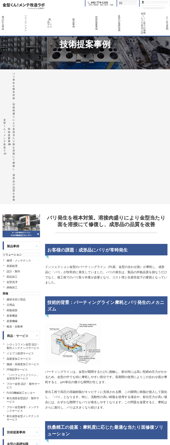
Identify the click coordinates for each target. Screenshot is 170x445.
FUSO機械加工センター (21, 266)
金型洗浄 (12, 156)
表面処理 (12, 140)
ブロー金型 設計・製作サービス (23, 259)
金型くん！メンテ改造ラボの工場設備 (138, 16)
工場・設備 (14, 329)
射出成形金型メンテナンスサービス (23, 291)
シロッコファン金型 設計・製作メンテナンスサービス (23, 220)
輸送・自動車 (15, 200)
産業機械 (12, 195)
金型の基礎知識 (117, 16)
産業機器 (12, 189)
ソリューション (32, 16)
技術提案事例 (95, 16)
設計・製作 (13, 145)
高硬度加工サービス (19, 232)
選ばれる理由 (10, 16)
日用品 (11, 179)
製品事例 (74, 16)
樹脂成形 (12, 184)
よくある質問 (159, 16)
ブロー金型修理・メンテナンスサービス (23, 282)
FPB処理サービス (17, 243)
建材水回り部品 (16, 173)
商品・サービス (53, 16)
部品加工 (12, 150)
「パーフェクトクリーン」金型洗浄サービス (23, 250)
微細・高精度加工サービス (23, 238)
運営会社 (13, 353)
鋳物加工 (12, 161)
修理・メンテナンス (19, 134)
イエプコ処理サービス (20, 227)
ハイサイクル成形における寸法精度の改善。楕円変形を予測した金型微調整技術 (134, 426)
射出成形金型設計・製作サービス (23, 273)
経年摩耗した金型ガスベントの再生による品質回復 (78, 426)
